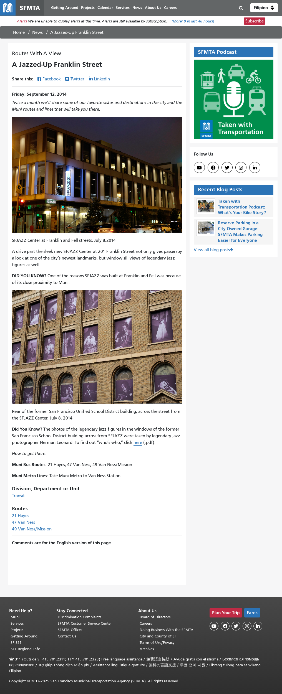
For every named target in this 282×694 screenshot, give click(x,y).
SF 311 (16, 642)
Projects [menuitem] (88, 7)
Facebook (51, 79)
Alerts (22, 21)
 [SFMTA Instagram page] (241, 168)
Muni (15, 617)
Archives (147, 649)
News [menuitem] (137, 7)
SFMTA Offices (70, 629)
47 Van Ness (23, 522)
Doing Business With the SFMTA (166, 629)
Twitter (77, 79)
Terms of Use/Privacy (157, 642)
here (138, 442)
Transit (18, 495)
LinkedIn (102, 79)
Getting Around (24, 636)
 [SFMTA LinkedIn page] (255, 168)
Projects (17, 629)
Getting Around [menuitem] (64, 7)
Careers (146, 623)
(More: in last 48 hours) (193, 21)
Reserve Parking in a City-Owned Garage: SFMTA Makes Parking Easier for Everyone (240, 231)
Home (19, 32)
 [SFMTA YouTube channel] (199, 168)
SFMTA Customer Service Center (85, 623)
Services (17, 623)
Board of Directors (155, 617)
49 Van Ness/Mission (32, 529)
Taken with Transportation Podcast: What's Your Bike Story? (242, 207)
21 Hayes (20, 515)
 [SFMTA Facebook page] (213, 168)
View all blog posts (212, 249)
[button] (264, 7)
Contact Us (67, 636)
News (37, 32)
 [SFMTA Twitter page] (227, 168)
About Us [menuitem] (153, 7)
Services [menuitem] (123, 7)
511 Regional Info (25, 649)
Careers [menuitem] (170, 7)
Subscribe (254, 21)
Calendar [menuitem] (105, 7)
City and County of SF (158, 636)
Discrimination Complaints (79, 617)
